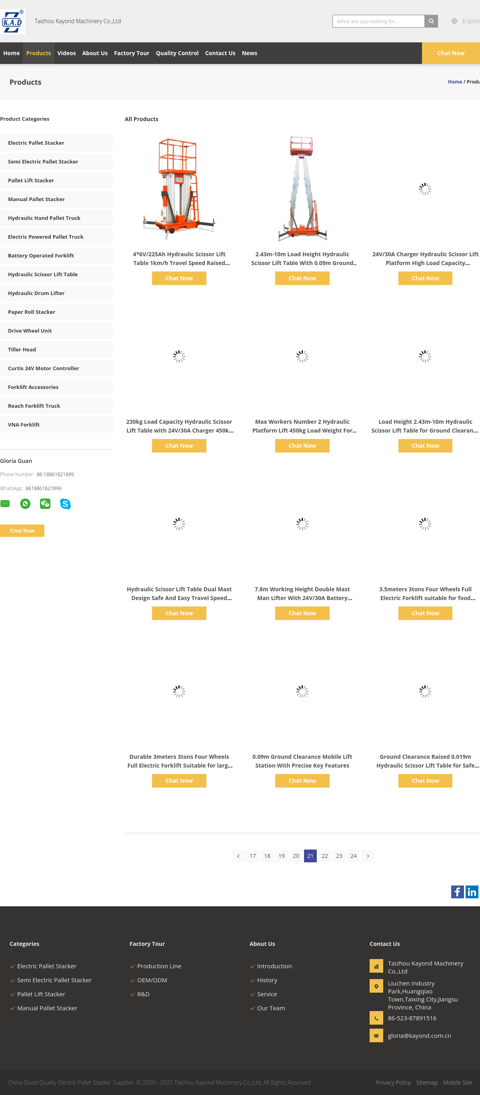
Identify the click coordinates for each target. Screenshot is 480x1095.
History (263, 980)
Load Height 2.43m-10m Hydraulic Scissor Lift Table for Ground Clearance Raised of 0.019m (426, 430)
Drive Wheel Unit (30, 330)
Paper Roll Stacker (31, 311)
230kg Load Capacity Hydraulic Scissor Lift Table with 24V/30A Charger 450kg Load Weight (179, 430)
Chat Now (450, 53)
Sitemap (427, 1082)
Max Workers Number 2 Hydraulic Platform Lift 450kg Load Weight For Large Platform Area (302, 430)
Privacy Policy (393, 1082)
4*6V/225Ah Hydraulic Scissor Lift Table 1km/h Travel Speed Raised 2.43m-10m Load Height (179, 262)
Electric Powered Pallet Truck (46, 236)
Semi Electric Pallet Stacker (43, 161)
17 (253, 856)
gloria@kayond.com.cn (413, 1035)
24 (353, 856)
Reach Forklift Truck (34, 405)
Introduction (271, 966)
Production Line (155, 966)
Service (263, 994)
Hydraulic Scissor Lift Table (43, 274)
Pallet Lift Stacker (31, 180)
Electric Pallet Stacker (36, 142)
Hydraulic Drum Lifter (36, 293)
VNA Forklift (24, 424)
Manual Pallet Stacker (36, 199)
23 (339, 856)
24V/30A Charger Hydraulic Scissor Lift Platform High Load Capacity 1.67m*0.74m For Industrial (425, 262)
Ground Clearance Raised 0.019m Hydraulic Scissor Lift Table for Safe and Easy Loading (425, 765)
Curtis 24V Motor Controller (43, 368)
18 (267, 856)
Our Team (267, 1008)
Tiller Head (22, 349)
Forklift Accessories (33, 387)
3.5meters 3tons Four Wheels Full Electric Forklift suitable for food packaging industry (425, 597)
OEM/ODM (148, 980)
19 (281, 856)
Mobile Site (457, 1082)
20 (296, 856)
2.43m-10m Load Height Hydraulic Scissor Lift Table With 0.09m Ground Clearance (302, 262)
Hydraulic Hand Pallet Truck (44, 217)
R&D (140, 994)
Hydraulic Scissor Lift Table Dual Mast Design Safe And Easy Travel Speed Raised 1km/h (179, 597)
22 (325, 856)
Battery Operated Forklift (41, 255)
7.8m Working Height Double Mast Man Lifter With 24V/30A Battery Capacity (302, 597)
